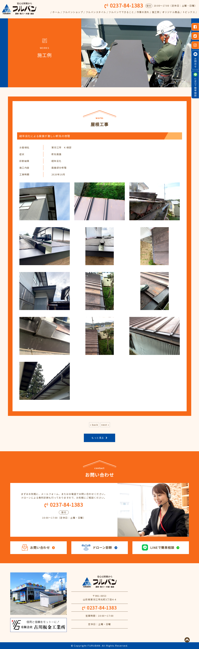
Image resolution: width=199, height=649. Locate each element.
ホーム (56, 12)
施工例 (156, 12)
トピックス (189, 12)
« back (94, 424)
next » (105, 424)
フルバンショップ (73, 12)
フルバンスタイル (96, 12)
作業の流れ (143, 12)
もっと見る (97, 437)
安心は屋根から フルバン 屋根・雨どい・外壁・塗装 (99, 581)
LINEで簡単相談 (195, 87)
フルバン (19, 8)
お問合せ (195, 63)
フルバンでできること (121, 12)
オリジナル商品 (171, 12)
